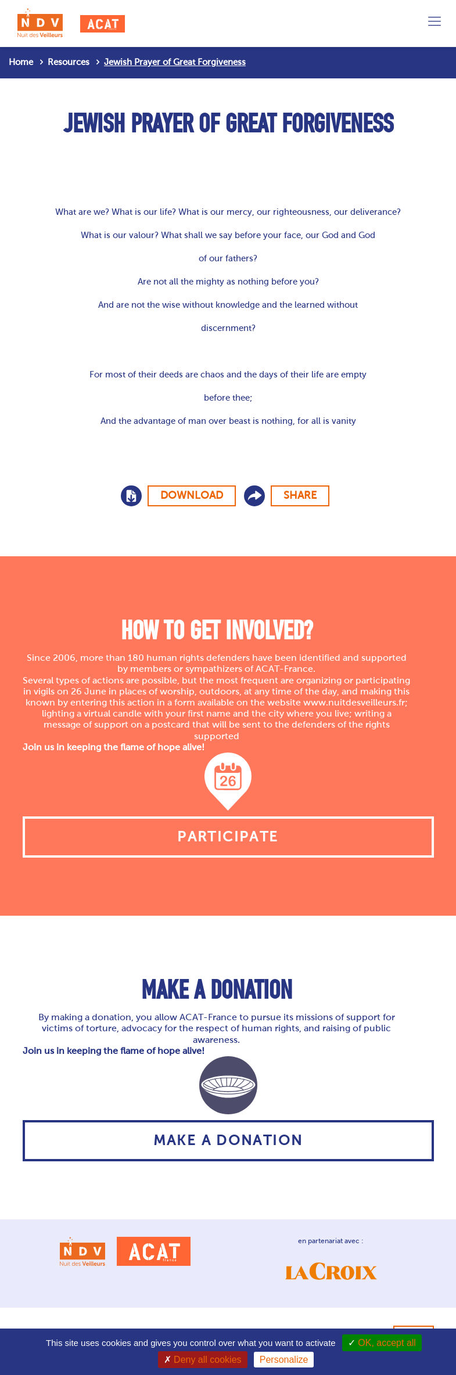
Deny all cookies (203, 1360)
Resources (68, 62)
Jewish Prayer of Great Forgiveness (175, 62)
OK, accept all (382, 1343)
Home (21, 62)
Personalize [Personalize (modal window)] (284, 1360)
